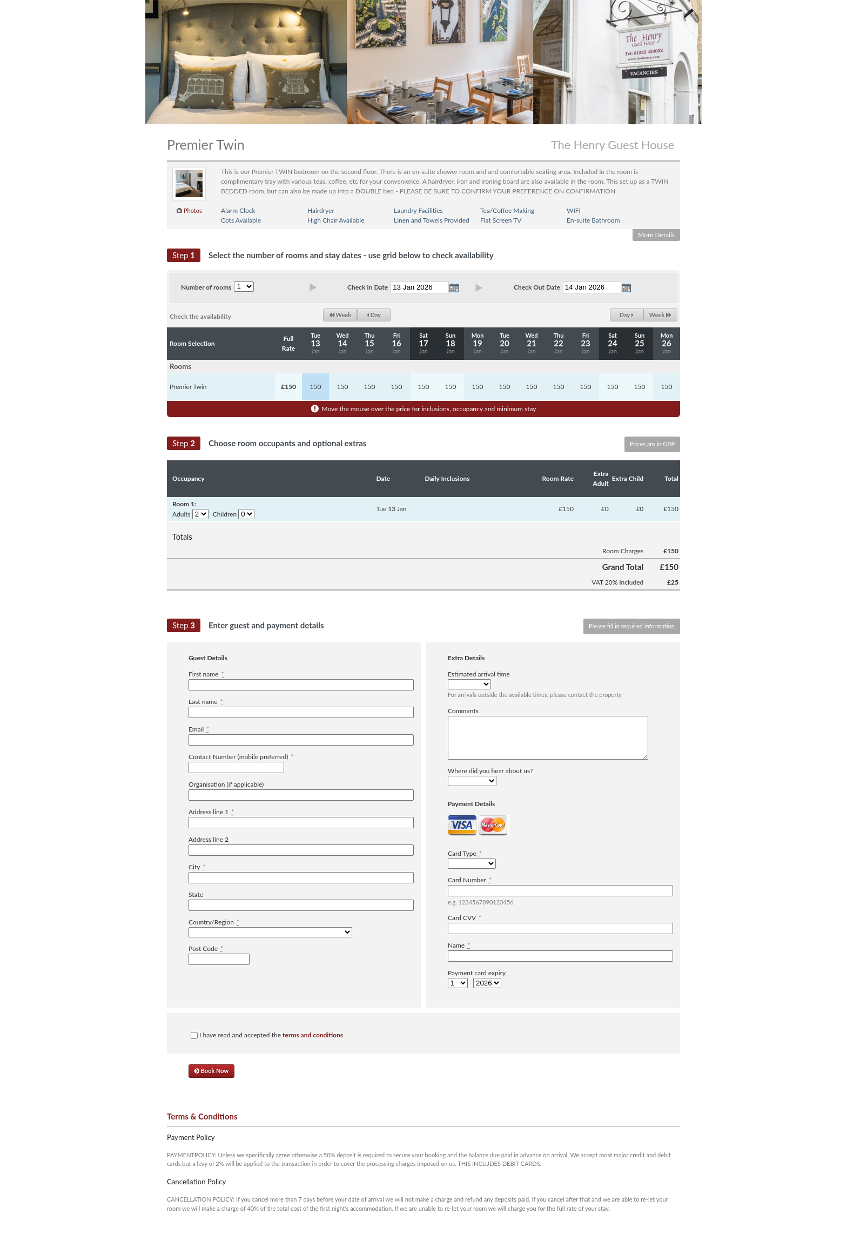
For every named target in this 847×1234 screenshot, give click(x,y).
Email (199, 729)
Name (459, 945)
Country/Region (214, 922)
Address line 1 (211, 812)
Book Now (211, 1070)
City (197, 867)
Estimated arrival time (479, 674)
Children (225, 514)
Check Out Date (537, 287)
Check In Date (367, 287)
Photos (193, 210)
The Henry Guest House (612, 145)
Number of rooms (206, 287)
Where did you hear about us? (490, 771)
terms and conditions (313, 1035)
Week (340, 314)
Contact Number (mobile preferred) (241, 757)
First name (206, 674)
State (196, 894)
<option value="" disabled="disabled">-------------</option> (270, 932)
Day (374, 314)
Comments (463, 711)
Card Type (465, 853)
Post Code (206, 948)
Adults (181, 514)
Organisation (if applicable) (226, 784)
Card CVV (464, 918)
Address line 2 (208, 839)
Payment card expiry (477, 973)
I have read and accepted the (267, 1035)
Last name (206, 702)
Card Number (470, 880)
